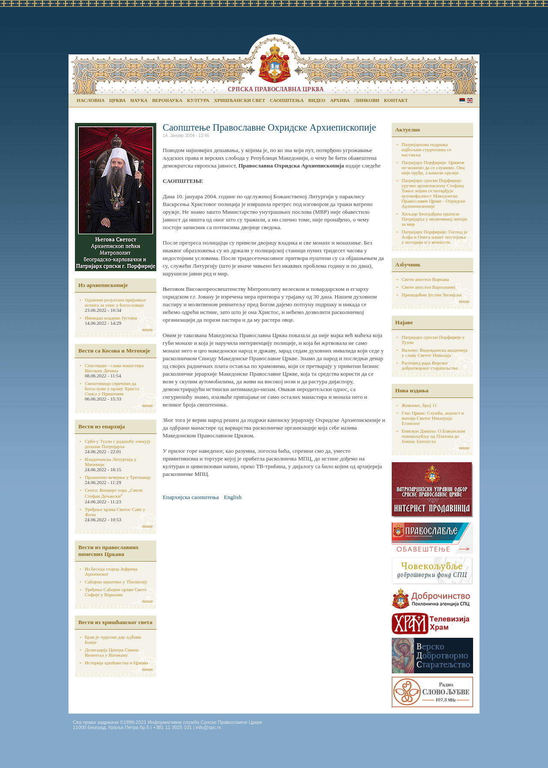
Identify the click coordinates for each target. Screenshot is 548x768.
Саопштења (287, 100)
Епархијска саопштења (191, 497)
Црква (117, 100)
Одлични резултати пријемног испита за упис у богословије (115, 302)
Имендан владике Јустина (111, 317)
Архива (340, 100)
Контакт (396, 100)
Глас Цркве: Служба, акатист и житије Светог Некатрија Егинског (433, 418)
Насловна (90, 100)
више (147, 329)
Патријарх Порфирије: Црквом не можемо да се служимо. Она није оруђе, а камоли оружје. (433, 167)
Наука (138, 100)
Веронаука (167, 100)
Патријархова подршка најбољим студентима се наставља (426, 149)
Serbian (462, 100)
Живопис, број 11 (419, 405)
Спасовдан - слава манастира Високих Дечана (114, 368)
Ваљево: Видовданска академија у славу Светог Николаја (435, 352)
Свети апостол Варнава (425, 279)
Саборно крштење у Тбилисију (116, 581)
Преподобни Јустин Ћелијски (432, 294)
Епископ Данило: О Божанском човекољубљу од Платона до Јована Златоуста (433, 436)
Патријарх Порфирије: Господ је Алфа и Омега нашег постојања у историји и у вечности (435, 237)
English (470, 100)
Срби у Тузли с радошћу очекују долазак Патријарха (118, 444)
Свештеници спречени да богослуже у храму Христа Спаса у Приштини (112, 388)
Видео (316, 100)
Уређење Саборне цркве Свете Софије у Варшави (115, 592)
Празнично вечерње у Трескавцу (118, 477)
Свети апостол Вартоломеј (429, 287)
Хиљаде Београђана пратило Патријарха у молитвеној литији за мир (434, 219)
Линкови (366, 100)
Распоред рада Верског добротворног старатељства (430, 365)
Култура (198, 100)
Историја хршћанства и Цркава (116, 662)
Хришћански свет (239, 100)
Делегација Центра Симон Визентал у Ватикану (111, 652)
